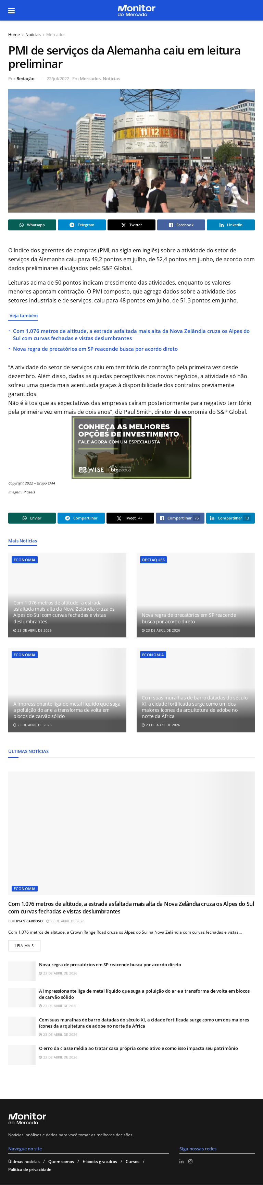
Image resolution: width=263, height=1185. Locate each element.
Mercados (55, 34)
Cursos (132, 1162)
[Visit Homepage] (136, 10)
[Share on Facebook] (181, 224)
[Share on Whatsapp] (32, 224)
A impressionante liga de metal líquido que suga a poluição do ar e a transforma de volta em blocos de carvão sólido (67, 710)
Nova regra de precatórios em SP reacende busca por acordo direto (95, 348)
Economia (25, 559)
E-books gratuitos (100, 1162)
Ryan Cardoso (29, 921)
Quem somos (61, 1162)
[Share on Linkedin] (231, 224)
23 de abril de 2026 (32, 630)
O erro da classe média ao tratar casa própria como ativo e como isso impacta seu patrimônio (138, 1048)
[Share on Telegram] (82, 224)
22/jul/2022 (58, 78)
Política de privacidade (29, 1170)
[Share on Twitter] (131, 224)
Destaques (153, 559)
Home (14, 34)
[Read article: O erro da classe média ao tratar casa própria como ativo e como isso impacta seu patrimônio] (22, 1055)
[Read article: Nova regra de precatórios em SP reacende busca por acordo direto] (196, 595)
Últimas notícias (24, 1162)
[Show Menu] (11, 10)
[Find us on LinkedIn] (181, 1161)
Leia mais (27, 944)
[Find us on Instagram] (190, 1161)
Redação (25, 78)
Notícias (33, 34)
